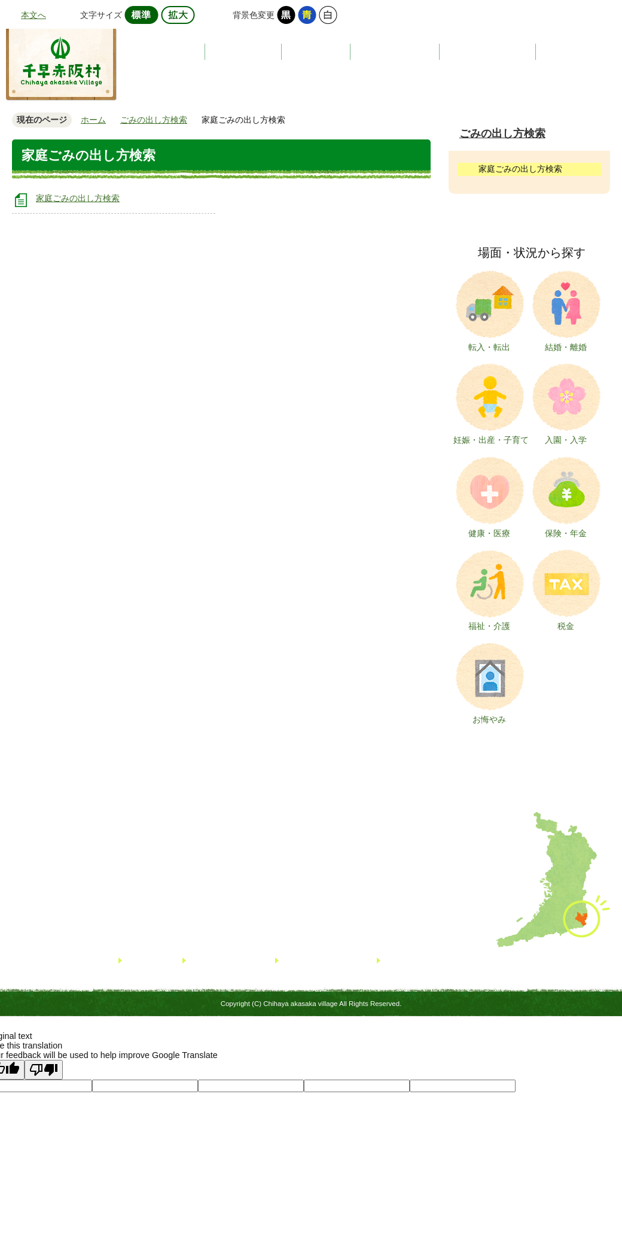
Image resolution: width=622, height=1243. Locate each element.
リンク (138, 960)
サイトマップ (213, 960)
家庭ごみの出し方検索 (78, 198)
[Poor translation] (44, 1070)
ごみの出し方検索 (153, 119)
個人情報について (314, 960)
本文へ (33, 15)
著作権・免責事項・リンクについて (447, 960)
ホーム (93, 119)
